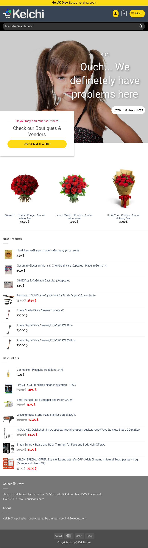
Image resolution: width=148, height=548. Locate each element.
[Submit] (140, 26)
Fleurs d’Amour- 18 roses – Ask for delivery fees (74, 217)
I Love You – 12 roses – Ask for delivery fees (123, 217)
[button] (124, 13)
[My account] (116, 14)
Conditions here (34, 499)
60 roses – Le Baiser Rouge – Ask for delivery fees (25, 217)
